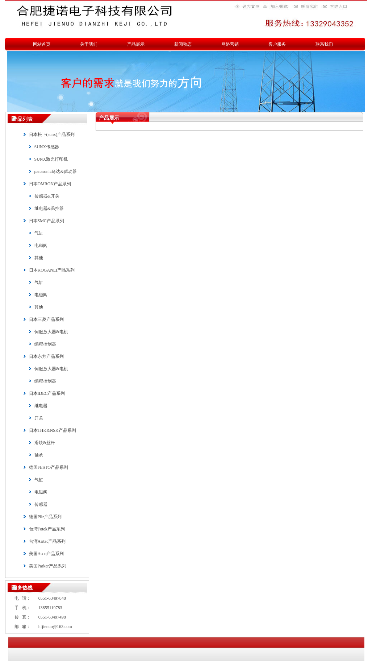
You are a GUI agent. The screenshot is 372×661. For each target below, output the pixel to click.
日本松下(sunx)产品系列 (52, 134)
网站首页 (41, 44)
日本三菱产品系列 (46, 319)
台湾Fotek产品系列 (47, 529)
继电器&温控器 (49, 208)
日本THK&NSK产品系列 (52, 430)
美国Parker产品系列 (47, 566)
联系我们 (324, 44)
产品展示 (136, 44)
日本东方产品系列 (46, 356)
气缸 (38, 233)
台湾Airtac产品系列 (47, 541)
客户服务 (277, 44)
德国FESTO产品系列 (48, 467)
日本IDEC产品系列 (47, 393)
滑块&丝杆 (44, 442)
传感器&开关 (46, 196)
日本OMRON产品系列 (50, 183)
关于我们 (88, 44)
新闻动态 (183, 44)
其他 (38, 257)
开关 (38, 418)
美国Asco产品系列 (46, 553)
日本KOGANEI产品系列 (52, 270)
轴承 (38, 455)
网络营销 (230, 44)
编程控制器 (45, 344)
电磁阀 (40, 245)
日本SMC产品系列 (46, 220)
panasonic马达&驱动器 (55, 171)
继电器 (40, 405)
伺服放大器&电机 (51, 331)
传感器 (40, 504)
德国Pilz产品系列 (45, 516)
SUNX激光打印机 (51, 159)
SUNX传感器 (46, 146)
